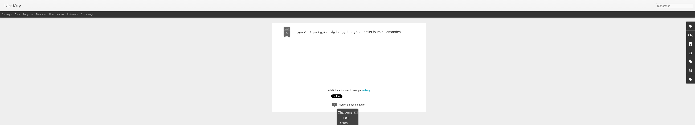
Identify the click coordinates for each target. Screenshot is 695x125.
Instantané (72, 14)
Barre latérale (57, 14)
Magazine (28, 14)
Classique (7, 14)
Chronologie (87, 14)
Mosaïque (41, 14)
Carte (18, 14)
